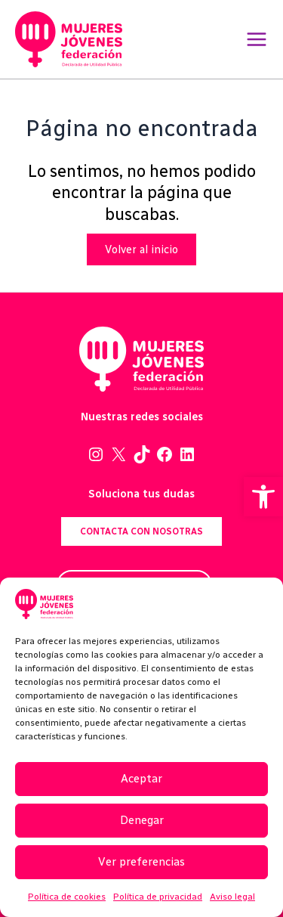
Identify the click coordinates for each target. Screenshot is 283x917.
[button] (263, 496)
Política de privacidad (157, 896)
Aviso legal (232, 896)
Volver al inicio (141, 249)
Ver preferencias (141, 862)
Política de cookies (67, 896)
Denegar (142, 820)
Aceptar (141, 778)
